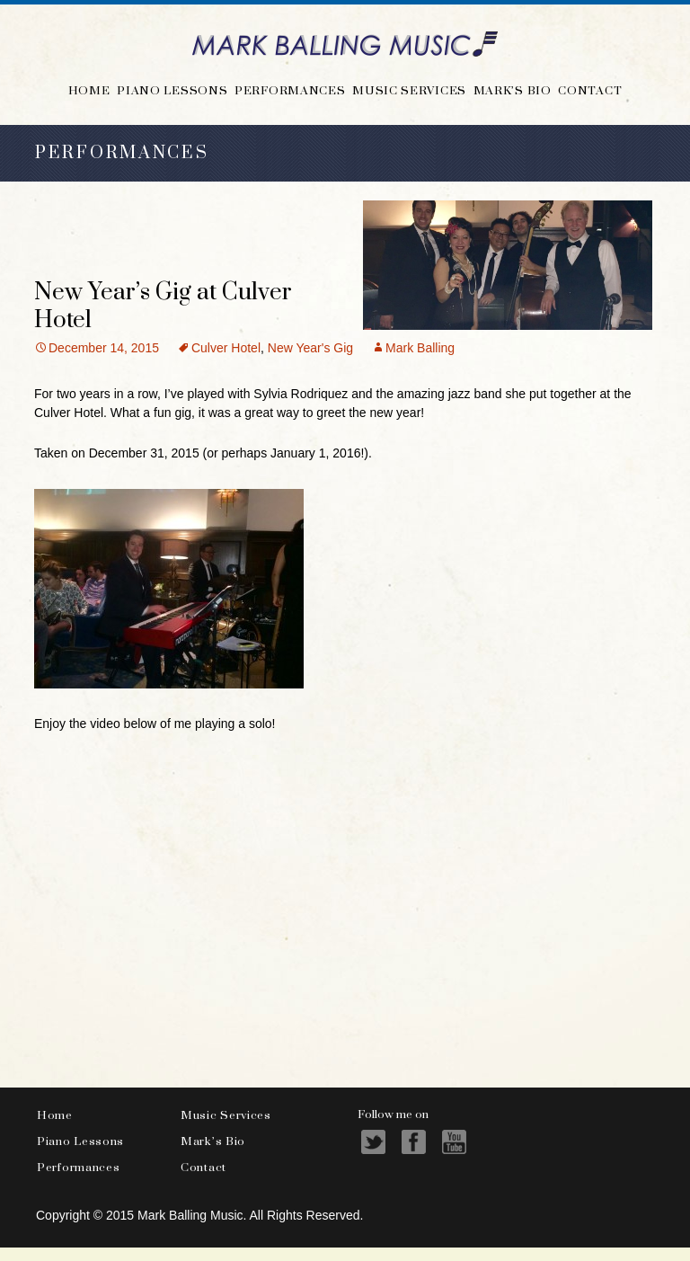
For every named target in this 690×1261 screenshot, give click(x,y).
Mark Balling (420, 348)
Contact (590, 90)
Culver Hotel (226, 348)
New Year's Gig (310, 348)
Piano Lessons (172, 90)
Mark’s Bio (512, 90)
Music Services (409, 90)
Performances (289, 90)
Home (89, 90)
